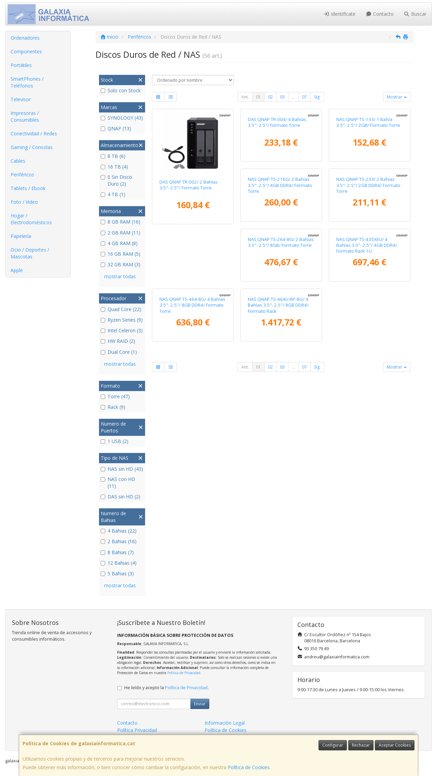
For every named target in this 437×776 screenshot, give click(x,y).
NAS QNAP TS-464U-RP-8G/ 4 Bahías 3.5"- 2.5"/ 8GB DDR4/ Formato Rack (366, 433)
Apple (17, 270)
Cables (18, 161)
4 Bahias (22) (119, 530)
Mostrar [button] (397, 97)
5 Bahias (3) (117, 573)
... (293, 97)
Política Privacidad (137, 730)
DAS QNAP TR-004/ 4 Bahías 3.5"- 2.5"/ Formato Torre (277, 185)
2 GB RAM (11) (120, 232)
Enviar (200, 704)
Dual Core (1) (119, 352)
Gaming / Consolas (32, 147)
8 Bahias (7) (117, 552)
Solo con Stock (121, 90)
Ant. (245, 97)
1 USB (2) (114, 441)
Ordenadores (25, 38)
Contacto (380, 14)
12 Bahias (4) (119, 563)
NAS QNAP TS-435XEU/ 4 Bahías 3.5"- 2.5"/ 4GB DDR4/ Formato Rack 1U (189, 433)
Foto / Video (24, 202)
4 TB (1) (113, 194)
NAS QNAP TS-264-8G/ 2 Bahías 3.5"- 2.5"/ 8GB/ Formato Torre (369, 307)
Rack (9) (113, 407)
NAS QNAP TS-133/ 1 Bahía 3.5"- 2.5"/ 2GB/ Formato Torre (368, 185)
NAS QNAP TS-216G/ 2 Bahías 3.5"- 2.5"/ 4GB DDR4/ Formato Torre (191, 310)
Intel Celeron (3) (122, 330)
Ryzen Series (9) (122, 320)
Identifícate (340, 14)
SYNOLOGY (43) (122, 118)
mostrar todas (120, 276)
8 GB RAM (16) (120, 221)
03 (282, 97)
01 (258, 97)
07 (304, 97)
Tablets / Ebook (28, 188)
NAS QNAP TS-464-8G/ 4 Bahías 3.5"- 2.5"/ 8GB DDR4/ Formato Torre (281, 433)
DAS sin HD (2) (120, 496)
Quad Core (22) (121, 309)
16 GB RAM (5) (120, 254)
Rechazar (361, 745)
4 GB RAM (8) (119, 243)
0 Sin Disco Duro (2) (116, 180)
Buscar (415, 14)
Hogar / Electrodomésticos (31, 219)
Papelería (21, 236)
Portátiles (21, 65)
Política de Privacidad (183, 672)
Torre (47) (115, 396)
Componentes (26, 51)
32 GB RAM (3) (120, 264)
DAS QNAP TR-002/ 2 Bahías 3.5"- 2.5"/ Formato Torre (188, 185)
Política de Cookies (249, 767)
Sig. (317, 97)
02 (270, 97)
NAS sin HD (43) (122, 469)
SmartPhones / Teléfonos (27, 82)
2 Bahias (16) (119, 541)
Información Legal (225, 723)
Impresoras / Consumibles (25, 116)
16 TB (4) (114, 166)
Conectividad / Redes (34, 133)
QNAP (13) (116, 128)
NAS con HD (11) (118, 482)
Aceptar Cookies (395, 745)
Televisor (21, 99)
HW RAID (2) (118, 341)
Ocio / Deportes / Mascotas (30, 253)
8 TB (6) (113, 156)
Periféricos (22, 174)
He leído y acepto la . (166, 688)
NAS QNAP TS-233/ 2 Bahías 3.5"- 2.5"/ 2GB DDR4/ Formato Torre (280, 310)
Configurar (332, 745)
